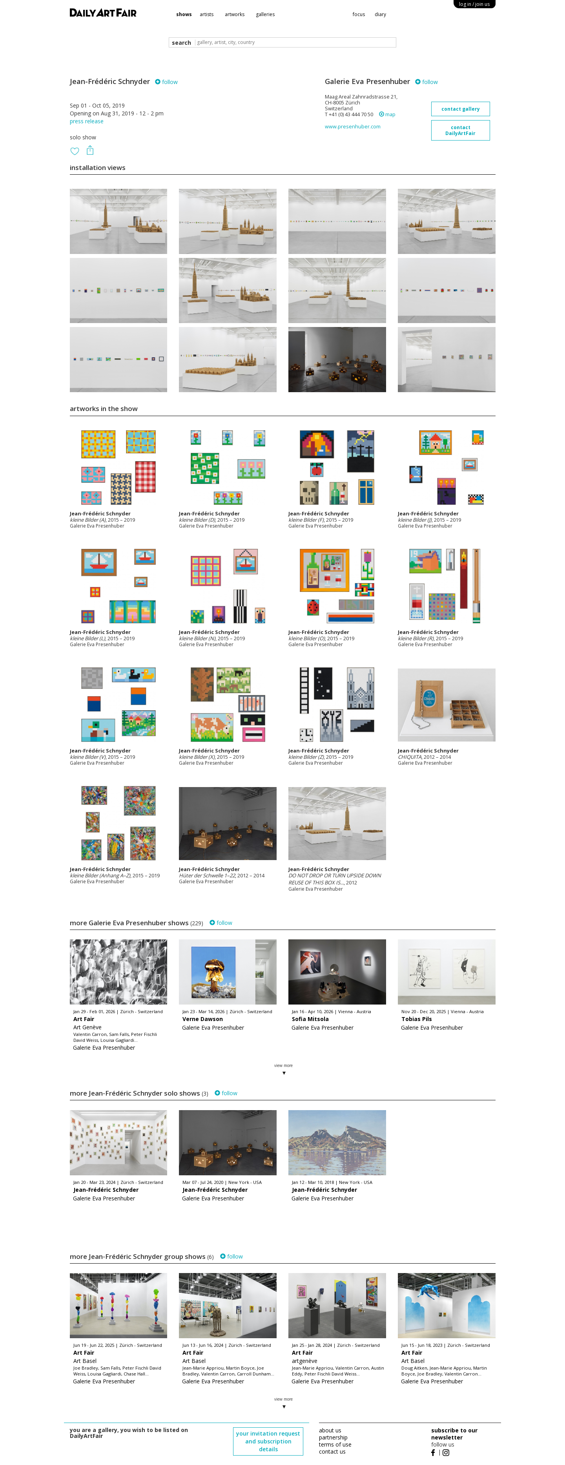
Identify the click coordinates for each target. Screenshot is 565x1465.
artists (206, 14)
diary (380, 14)
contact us (332, 1451)
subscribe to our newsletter (454, 1434)
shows (184, 14)
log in (474, 4)
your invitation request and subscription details (268, 1441)
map (387, 114)
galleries (265, 14)
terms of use (335, 1444)
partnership (333, 1437)
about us (330, 1430)
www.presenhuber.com (353, 126)
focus (359, 14)
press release (87, 121)
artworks (234, 14)
